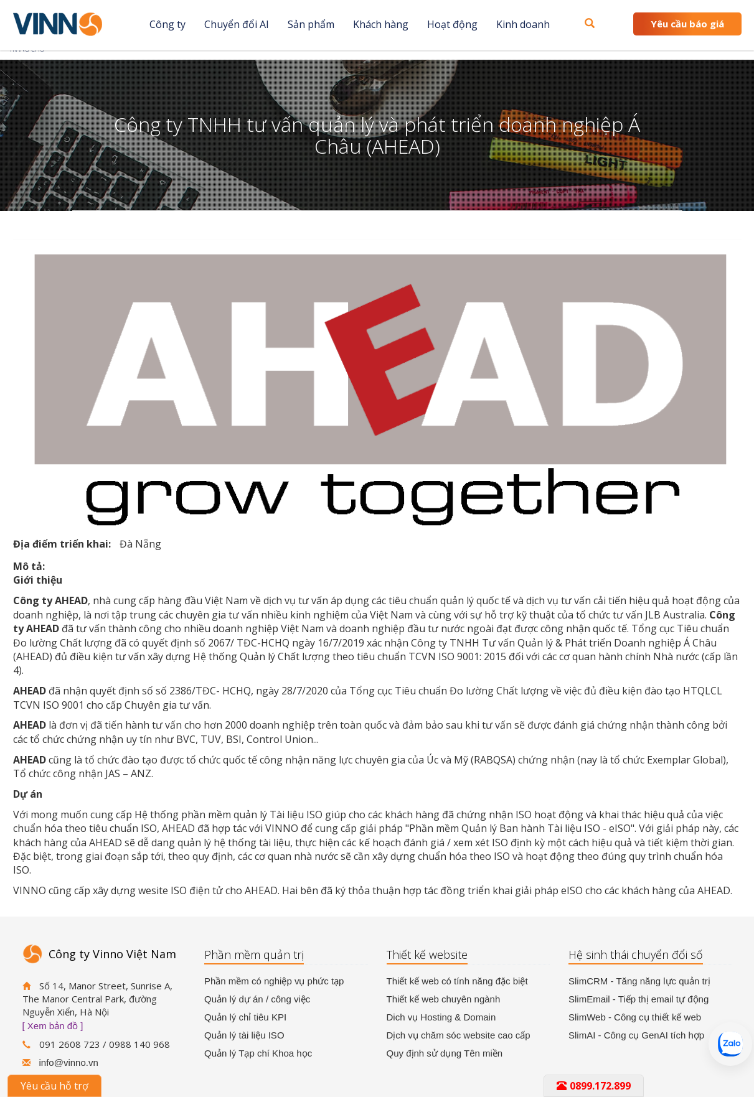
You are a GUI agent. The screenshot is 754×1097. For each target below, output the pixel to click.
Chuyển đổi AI (236, 24)
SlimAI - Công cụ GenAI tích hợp (636, 1035)
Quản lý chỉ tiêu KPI (245, 1017)
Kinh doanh (523, 24)
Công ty (167, 24)
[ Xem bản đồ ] (52, 1025)
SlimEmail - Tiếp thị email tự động (638, 999)
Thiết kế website (427, 954)
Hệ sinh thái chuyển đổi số (635, 954)
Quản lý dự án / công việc (257, 999)
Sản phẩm (311, 24)
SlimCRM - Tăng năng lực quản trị (639, 981)
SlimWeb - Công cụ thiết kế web (634, 1017)
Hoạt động (452, 24)
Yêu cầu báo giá (687, 23)
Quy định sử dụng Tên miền (445, 1053)
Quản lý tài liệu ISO (244, 1035)
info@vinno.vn (68, 1062)
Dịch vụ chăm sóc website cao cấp (458, 1035)
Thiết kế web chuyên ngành (444, 999)
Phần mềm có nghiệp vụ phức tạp (274, 981)
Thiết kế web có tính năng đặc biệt (457, 981)
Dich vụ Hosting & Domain (441, 1017)
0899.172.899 (594, 1086)
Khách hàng (380, 24)
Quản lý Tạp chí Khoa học (258, 1053)
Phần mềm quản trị (254, 954)
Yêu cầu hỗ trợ (54, 1086)
